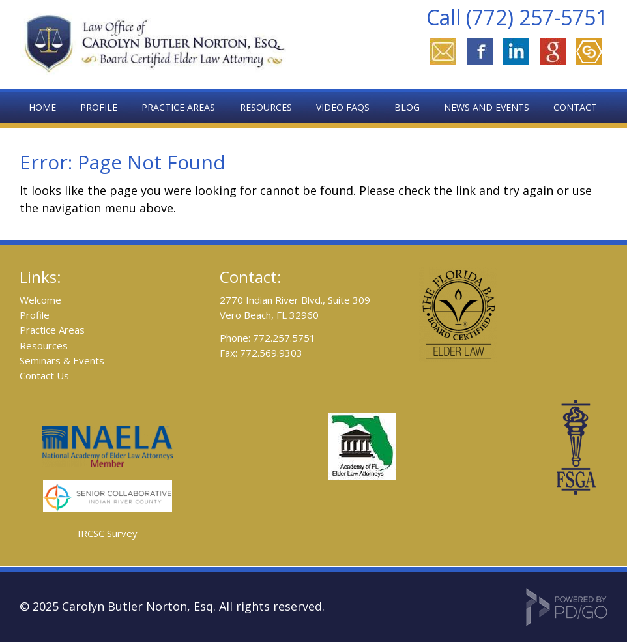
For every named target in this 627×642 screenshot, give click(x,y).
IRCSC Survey (108, 533)
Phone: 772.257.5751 (267, 337)
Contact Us (44, 375)
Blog (407, 107)
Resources (44, 345)
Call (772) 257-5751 (516, 17)
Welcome (40, 299)
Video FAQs (343, 107)
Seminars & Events (62, 360)
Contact (575, 107)
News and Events (486, 107)
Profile (98, 107)
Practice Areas (52, 329)
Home (42, 107)
